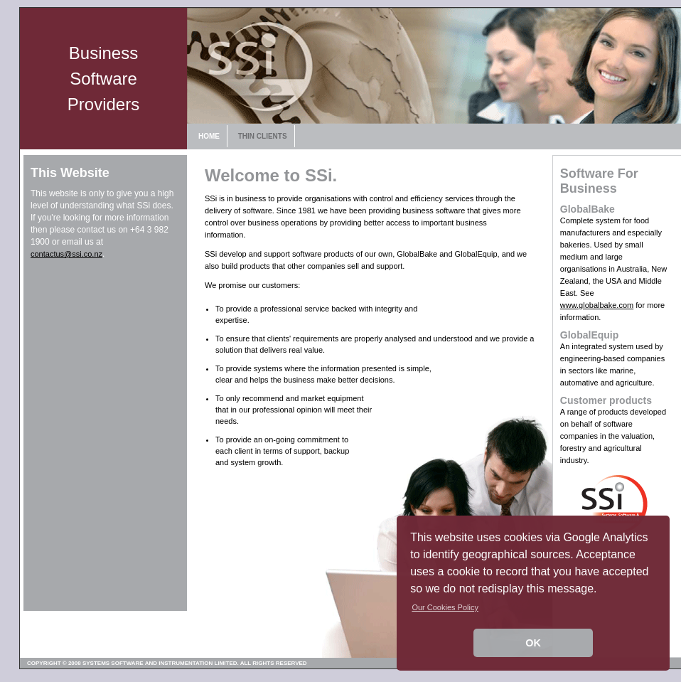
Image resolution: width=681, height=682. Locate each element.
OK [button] (533, 643)
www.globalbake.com (596, 305)
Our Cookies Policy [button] (445, 607)
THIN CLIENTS (262, 136)
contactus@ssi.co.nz (66, 254)
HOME (209, 136)
